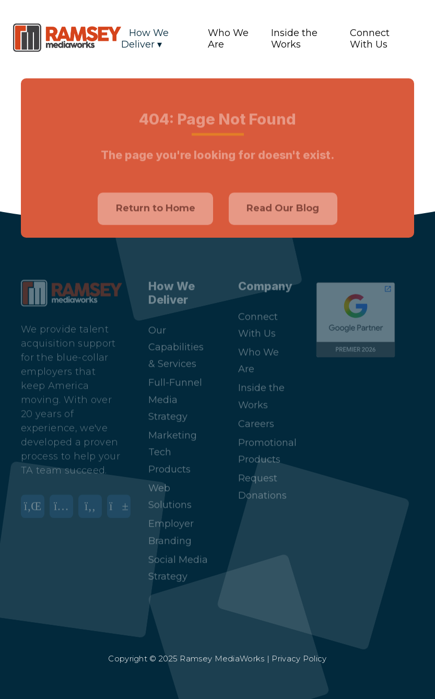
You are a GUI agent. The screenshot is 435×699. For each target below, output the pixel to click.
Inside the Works (294, 38)
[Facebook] (92, 503)
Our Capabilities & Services (176, 337)
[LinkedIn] (35, 503)
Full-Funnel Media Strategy (175, 390)
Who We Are (228, 38)
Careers (256, 414)
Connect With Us (370, 38)
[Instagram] (64, 503)
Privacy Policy (299, 658)
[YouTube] (121, 503)
